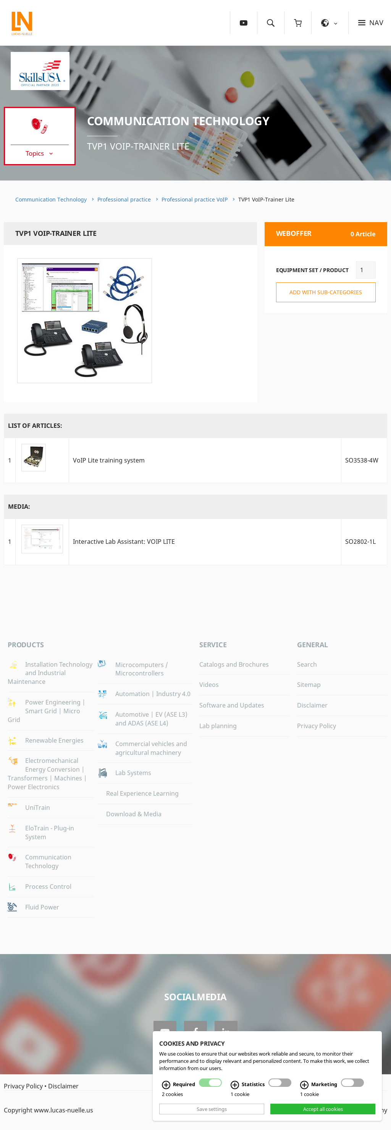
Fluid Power (42, 907)
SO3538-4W (361, 460)
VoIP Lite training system (109, 460)
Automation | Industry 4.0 (153, 694)
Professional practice (124, 199)
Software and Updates (231, 705)
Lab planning (218, 726)
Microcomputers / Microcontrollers (141, 669)
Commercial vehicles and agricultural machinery (151, 748)
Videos (209, 684)
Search (307, 664)
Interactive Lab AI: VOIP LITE (124, 541)
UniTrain (37, 807)
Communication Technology (178, 121)
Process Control (48, 886)
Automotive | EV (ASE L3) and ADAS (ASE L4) (151, 718)
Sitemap (309, 684)
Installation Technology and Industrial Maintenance (50, 673)
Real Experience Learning (142, 793)
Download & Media (134, 814)
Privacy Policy (316, 726)
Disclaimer (312, 705)
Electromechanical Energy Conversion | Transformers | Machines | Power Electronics (47, 773)
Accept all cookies (323, 1109)
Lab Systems (133, 773)
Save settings (212, 1109)
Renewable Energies (54, 740)
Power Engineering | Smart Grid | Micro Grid (47, 711)
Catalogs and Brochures (234, 664)
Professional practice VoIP (195, 199)
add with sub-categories (325, 292)
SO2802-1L (360, 541)
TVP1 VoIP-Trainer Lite (138, 146)
